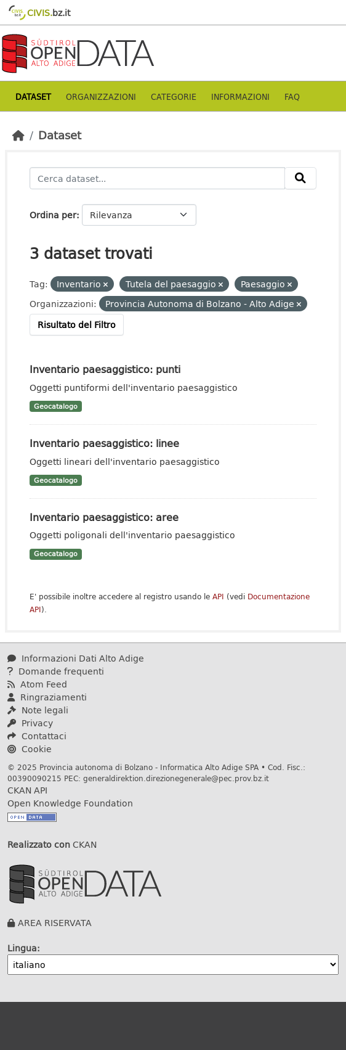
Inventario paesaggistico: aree (104, 517)
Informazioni (240, 96)
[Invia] (300, 178)
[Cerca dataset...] (157, 178)
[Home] (18, 135)
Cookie (29, 748)
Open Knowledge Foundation (70, 803)
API (218, 596)
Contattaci (36, 735)
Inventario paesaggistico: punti (105, 369)
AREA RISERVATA (55, 922)
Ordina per (53, 214)
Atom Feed (37, 684)
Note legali (37, 709)
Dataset (33, 96)
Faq (292, 96)
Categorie (173, 96)
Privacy (30, 722)
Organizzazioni (101, 96)
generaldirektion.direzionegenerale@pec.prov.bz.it (176, 778)
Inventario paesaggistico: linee (104, 443)
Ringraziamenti (47, 697)
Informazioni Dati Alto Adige (75, 658)
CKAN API (27, 790)
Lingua (22, 947)
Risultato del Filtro (77, 324)
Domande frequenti (55, 671)
